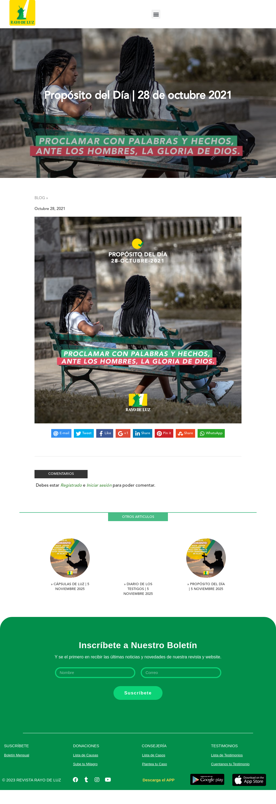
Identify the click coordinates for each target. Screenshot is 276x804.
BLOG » (41, 212)
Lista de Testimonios (227, 769)
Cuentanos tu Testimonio (230, 778)
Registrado (71, 499)
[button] (155, 14)
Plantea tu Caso (154, 778)
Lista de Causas (85, 769)
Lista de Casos (153, 769)
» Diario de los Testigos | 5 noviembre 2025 (138, 603)
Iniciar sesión (99, 499)
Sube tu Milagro (85, 778)
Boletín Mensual (16, 769)
